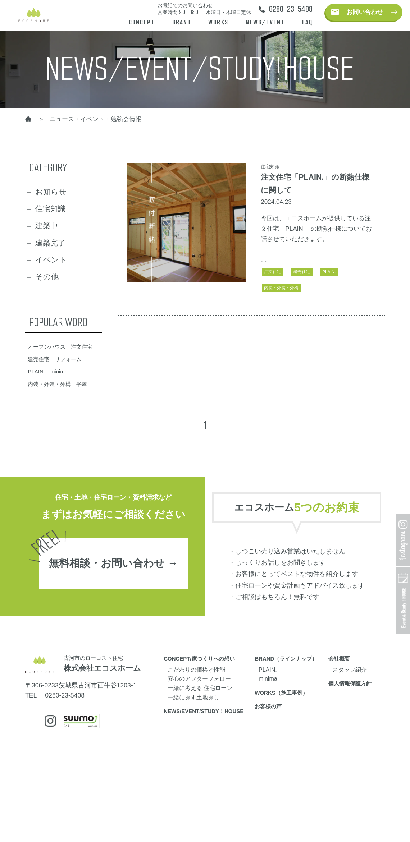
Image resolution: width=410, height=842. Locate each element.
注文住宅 (272, 271)
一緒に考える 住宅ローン (200, 688)
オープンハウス (46, 347)
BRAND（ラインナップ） (286, 658)
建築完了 (50, 243)
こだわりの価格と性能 (196, 669)
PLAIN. (329, 271)
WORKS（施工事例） (281, 693)
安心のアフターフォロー (199, 678)
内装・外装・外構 (281, 287)
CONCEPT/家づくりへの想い (199, 658)
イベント (51, 260)
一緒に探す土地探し (193, 697)
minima (59, 371)
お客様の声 (268, 706)
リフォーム (68, 359)
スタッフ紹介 (349, 669)
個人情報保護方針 (350, 683)
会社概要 (339, 658)
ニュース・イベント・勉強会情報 (95, 119)
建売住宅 (301, 271)
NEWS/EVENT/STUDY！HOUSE (203, 711)
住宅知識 (50, 208)
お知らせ (51, 192)
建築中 (46, 225)
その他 (47, 276)
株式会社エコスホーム (102, 668)
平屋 (81, 384)
